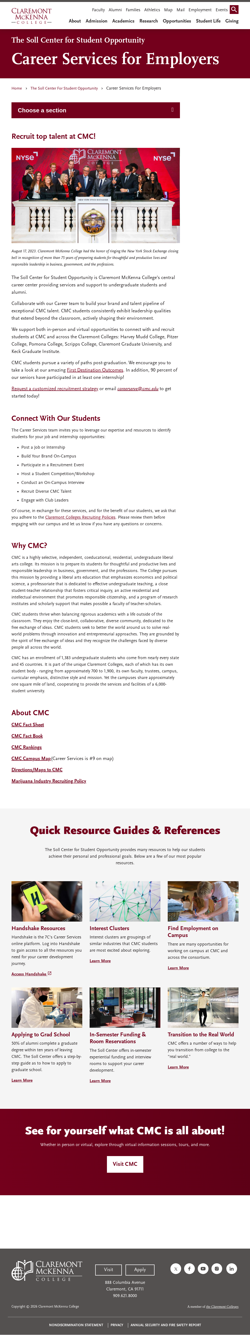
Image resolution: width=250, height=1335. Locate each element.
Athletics (152, 10)
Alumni (115, 10)
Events (222, 10)
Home (16, 89)
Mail (181, 10)
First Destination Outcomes (95, 370)
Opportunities (177, 21)
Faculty (98, 10)
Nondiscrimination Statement (76, 1325)
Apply (140, 1269)
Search (235, 10)
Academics (123, 21)
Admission (96, 21)
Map (168, 10)
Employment (200, 10)
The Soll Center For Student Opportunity (64, 89)
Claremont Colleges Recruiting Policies (80, 517)
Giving (232, 21)
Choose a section (42, 110)
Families (133, 10)
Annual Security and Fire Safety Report (166, 1325)
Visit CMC (125, 1164)
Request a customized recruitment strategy (54, 388)
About (75, 21)
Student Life (208, 21)
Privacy (117, 1325)
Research (148, 21)
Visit (108, 1269)
